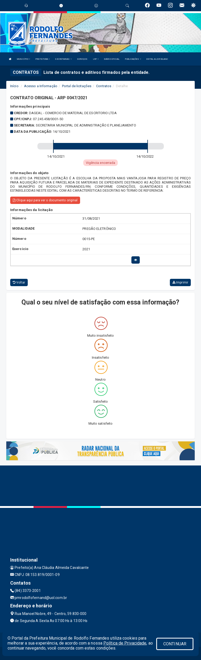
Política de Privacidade (124, 643)
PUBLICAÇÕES (133, 59)
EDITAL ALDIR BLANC (157, 59)
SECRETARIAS (63, 59)
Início (14, 86)
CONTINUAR (174, 643)
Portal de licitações (76, 86)
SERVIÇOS (82, 59)
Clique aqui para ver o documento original (45, 200)
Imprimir (180, 282)
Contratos (103, 86)
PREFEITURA (42, 59)
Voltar (19, 282)
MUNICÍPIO (23, 59)
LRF (96, 59)
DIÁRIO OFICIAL (112, 59)
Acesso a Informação (40, 86)
